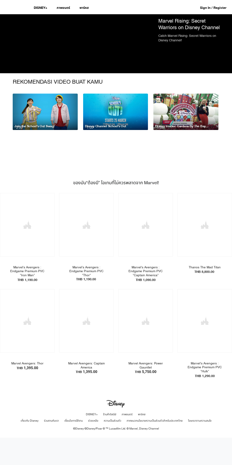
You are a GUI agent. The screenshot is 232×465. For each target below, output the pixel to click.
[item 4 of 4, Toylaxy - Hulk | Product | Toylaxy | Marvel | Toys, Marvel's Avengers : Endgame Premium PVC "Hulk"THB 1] (204, 348)
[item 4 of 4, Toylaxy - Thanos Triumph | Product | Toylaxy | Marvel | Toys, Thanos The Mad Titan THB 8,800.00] (204, 252)
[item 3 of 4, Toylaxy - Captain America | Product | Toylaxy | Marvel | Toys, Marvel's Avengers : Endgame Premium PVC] (145, 252)
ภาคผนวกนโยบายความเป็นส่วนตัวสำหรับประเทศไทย (155, 448)
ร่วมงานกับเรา (51, 448)
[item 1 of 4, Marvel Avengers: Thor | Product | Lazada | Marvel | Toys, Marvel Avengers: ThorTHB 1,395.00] (27, 348)
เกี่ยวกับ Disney (30, 448)
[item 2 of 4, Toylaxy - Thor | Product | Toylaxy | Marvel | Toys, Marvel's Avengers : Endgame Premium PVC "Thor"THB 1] (86, 252)
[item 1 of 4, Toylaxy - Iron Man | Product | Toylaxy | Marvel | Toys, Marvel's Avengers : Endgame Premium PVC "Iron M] (27, 252)
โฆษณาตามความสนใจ (199, 448)
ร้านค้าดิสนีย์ (109, 441)
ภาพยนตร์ (127, 441)
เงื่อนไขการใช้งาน (73, 448)
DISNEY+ (92, 441)
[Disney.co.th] (16, 7)
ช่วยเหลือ (93, 448)
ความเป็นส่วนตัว (112, 448)
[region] (77, 57)
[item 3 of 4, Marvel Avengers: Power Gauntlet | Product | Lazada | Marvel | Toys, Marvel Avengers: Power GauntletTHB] (145, 348)
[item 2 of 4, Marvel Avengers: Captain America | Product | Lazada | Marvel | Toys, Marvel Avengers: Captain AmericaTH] (86, 348)
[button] (215, 7)
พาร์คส (141, 441)
